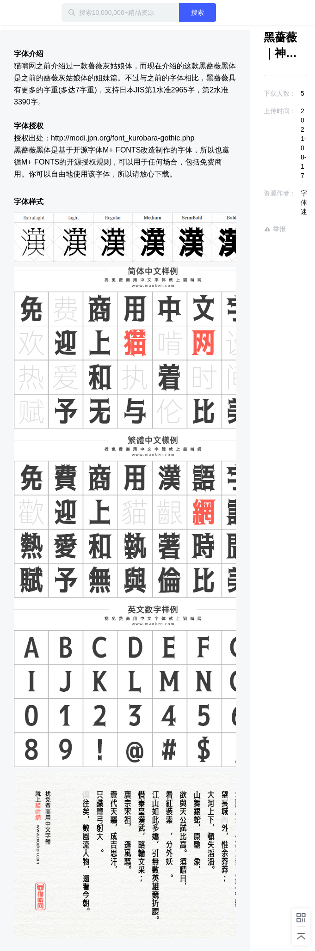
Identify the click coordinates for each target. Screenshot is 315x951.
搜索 (197, 12)
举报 (275, 229)
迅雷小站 (48, 12)
